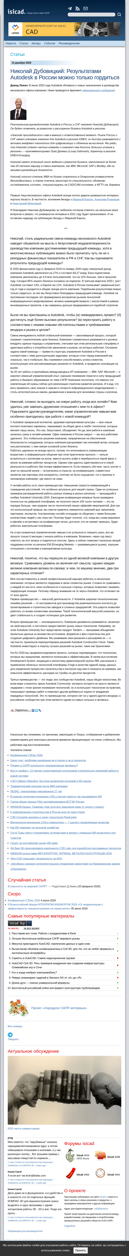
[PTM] (10, 1138)
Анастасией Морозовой (26, 203)
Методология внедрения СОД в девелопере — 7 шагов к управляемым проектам (59, 822)
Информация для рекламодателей (25, 1231)
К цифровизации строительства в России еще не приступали (47, 812)
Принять (80, 1250)
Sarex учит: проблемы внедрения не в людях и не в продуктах (48, 760)
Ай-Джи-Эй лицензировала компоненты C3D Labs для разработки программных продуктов (65, 848)
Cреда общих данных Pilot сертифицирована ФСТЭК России (47, 801)
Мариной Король (83, 199)
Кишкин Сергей (15, 1172)
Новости (11, 43)
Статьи (23, 43)
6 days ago (41, 1165)
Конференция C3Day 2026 (26, 755)
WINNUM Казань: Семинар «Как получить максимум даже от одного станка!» (57, 806)
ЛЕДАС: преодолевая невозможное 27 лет (36, 791)
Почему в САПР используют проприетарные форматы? (44, 765)
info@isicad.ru (101, 1208)
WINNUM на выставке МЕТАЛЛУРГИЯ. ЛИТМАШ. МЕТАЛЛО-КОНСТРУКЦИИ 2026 (61, 853)
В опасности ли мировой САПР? (28, 886)
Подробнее (69, 1226)
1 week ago (41, 1183)
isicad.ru (103, 1197)
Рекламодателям (69, 43)
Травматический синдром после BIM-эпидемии (39, 786)
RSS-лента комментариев (24, 1128)
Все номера (15, 1026)
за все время (31, 928)
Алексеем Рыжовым (106, 199)
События (49, 43)
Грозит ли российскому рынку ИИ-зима (34, 843)
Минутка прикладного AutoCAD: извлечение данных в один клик (51, 943)
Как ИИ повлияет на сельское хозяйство (34, 827)
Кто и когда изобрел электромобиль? (34, 972)
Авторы (35, 43)
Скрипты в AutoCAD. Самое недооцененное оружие (43, 958)
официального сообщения (98, 90)
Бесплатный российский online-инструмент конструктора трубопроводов (56, 988)
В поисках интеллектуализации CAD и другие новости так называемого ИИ (56, 796)
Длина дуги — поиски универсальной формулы (40, 982)
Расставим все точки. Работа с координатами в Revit (44, 933)
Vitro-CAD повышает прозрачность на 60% (36, 858)
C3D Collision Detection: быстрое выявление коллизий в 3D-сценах (50, 781)
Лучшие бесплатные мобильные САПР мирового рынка (46, 938)
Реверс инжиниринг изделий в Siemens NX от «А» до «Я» (47, 977)
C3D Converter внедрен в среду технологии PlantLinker (43, 817)
